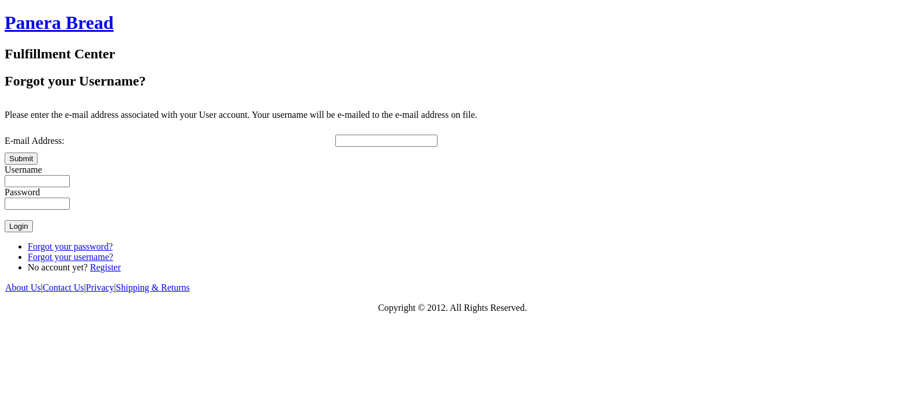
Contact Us (63, 287)
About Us (23, 287)
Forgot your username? (70, 257)
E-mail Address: (35, 141)
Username (23, 169)
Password (22, 192)
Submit (21, 158)
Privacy (100, 287)
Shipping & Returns (153, 287)
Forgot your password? (70, 246)
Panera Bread (59, 22)
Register (105, 267)
